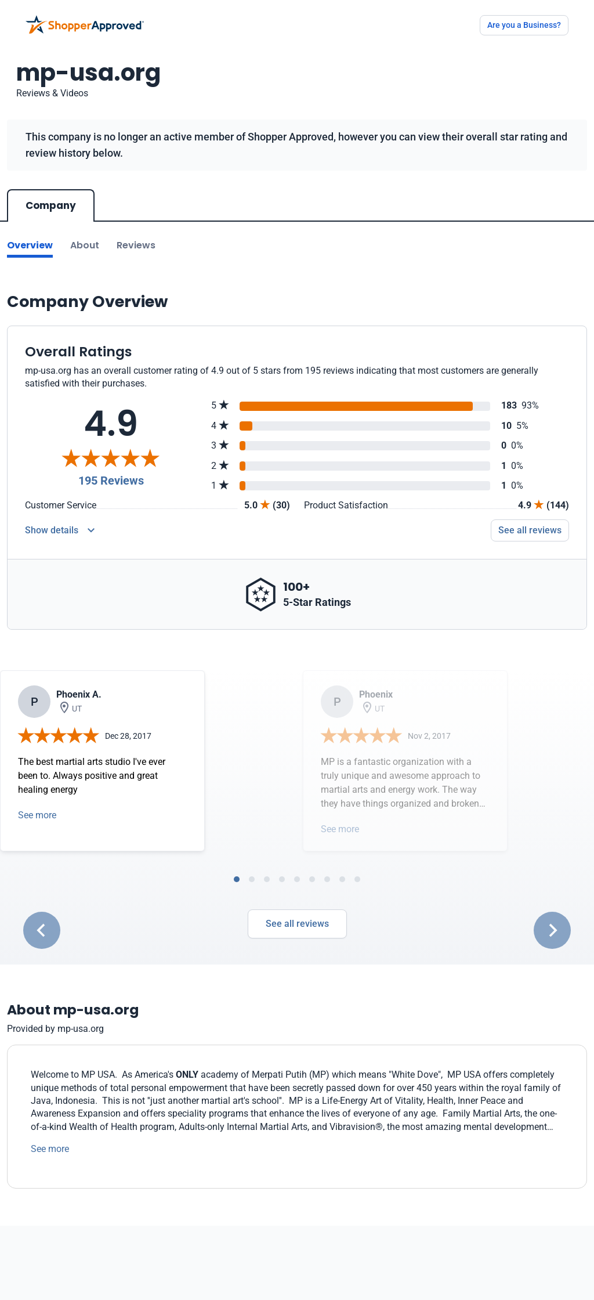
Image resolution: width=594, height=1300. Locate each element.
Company (51, 205)
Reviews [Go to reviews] (136, 245)
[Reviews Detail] (60, 530)
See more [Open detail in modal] (37, 815)
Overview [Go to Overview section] (30, 245)
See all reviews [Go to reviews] (530, 530)
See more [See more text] (50, 1148)
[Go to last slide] (41, 930)
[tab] (237, 879)
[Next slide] (552, 930)
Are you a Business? (524, 25)
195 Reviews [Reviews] (111, 481)
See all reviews (297, 923)
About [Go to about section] (84, 245)
